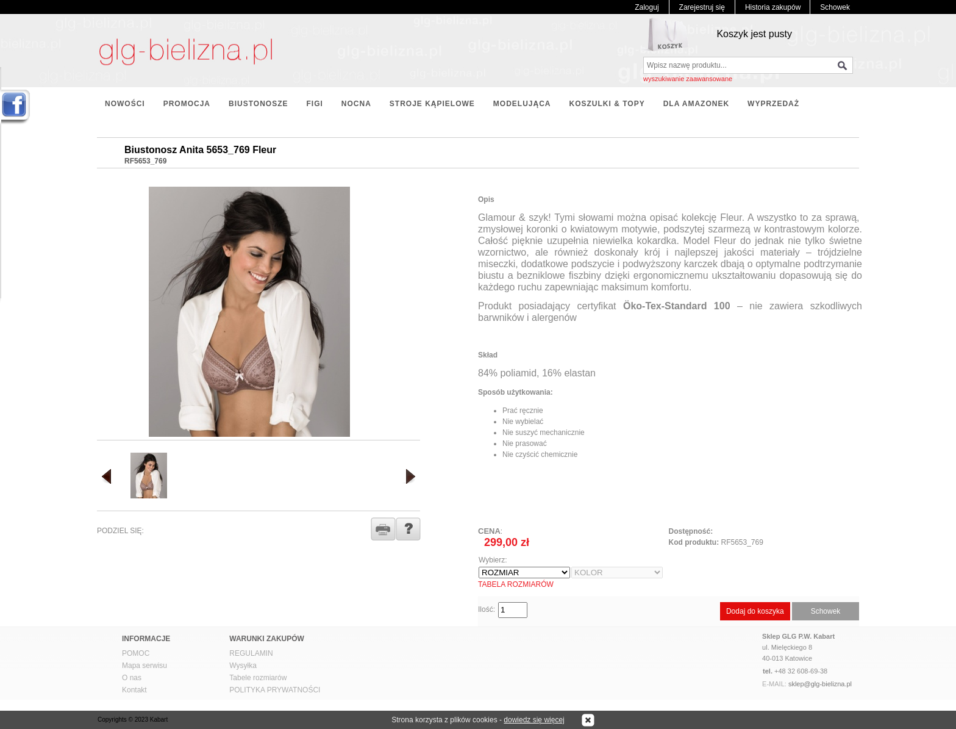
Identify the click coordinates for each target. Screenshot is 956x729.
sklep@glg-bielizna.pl (820, 684)
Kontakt (134, 690)
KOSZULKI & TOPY (607, 103)
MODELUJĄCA (522, 103)
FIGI (314, 103)
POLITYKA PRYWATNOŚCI (274, 690)
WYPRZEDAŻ (773, 103)
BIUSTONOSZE (258, 103)
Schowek (835, 7)
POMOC (135, 653)
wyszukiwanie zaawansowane (687, 78)
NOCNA (356, 103)
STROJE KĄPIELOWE (432, 103)
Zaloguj (646, 7)
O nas (131, 677)
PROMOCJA (186, 103)
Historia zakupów (773, 7)
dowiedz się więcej (534, 720)
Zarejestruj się (702, 7)
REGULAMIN (251, 653)
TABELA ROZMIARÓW (516, 584)
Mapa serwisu (144, 665)
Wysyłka (243, 665)
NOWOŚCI (125, 103)
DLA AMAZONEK (696, 103)
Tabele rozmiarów (258, 677)
